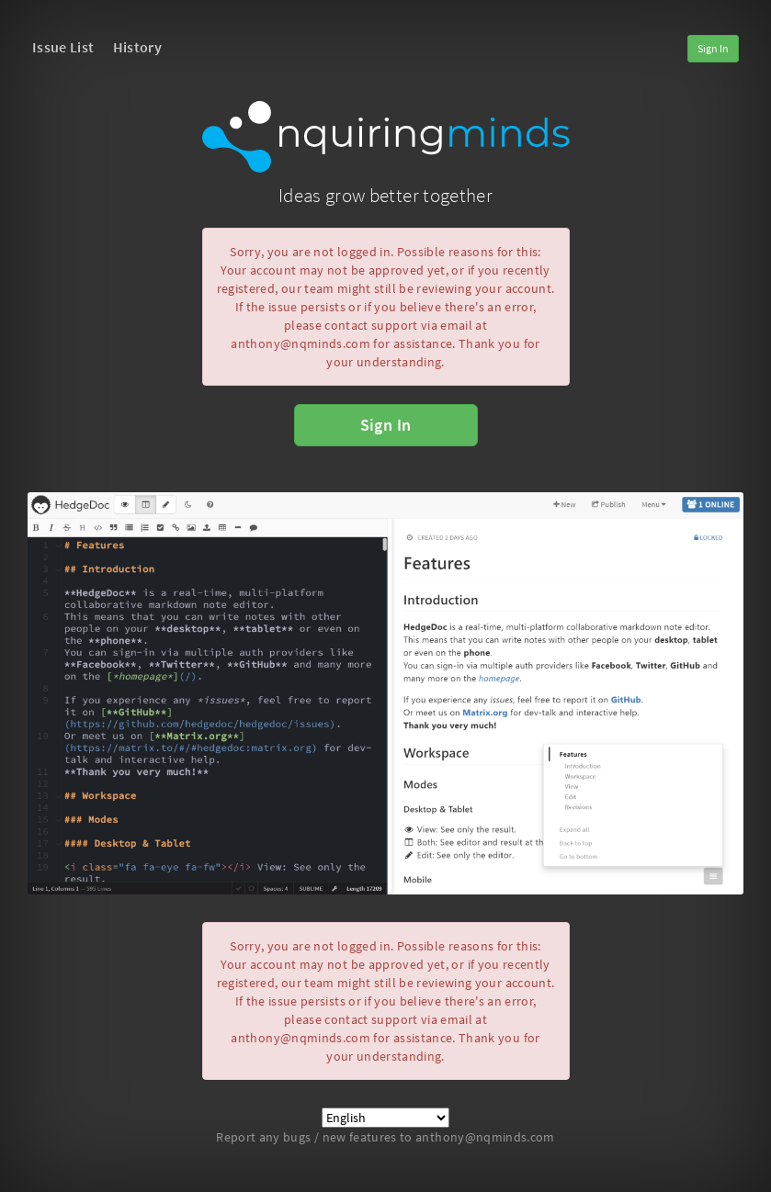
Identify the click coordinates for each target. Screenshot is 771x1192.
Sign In (713, 48)
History (137, 47)
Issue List (63, 47)
